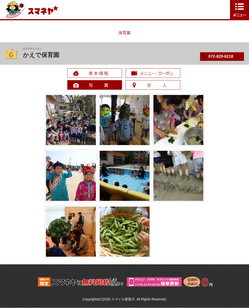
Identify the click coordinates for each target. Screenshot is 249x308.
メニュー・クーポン (153, 73)
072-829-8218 (220, 56)
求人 (153, 85)
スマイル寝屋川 (123, 299)
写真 (94, 85)
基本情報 (94, 73)
